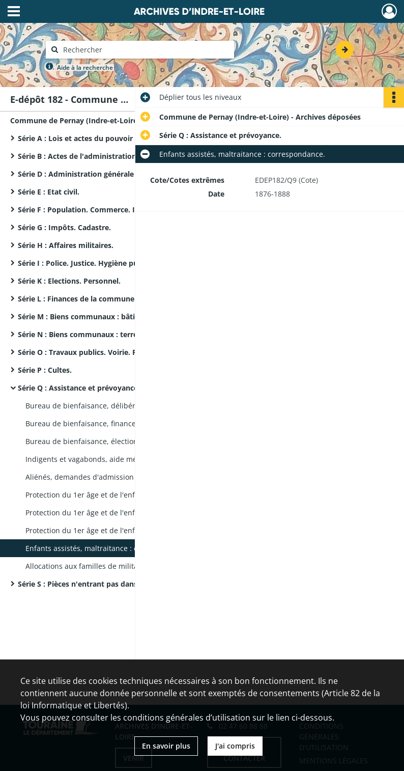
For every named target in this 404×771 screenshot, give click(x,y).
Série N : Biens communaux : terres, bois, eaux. (100, 334)
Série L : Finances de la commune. (77, 299)
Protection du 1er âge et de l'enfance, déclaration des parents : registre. (127, 495)
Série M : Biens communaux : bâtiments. (88, 316)
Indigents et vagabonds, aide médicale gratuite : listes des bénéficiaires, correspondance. (127, 459)
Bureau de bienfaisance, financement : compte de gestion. (125, 423)
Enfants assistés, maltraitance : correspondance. (108, 548)
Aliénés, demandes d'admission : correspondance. (111, 477)
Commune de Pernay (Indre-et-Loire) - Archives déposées (111, 120)
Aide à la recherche (85, 67)
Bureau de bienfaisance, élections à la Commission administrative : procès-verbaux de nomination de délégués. (127, 441)
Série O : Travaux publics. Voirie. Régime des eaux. (105, 352)
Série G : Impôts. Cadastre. (64, 227)
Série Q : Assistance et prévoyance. (79, 388)
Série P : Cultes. (45, 370)
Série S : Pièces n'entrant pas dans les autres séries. (108, 584)
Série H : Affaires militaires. (65, 245)
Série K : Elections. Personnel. (69, 281)
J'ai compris (235, 746)
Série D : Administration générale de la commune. (105, 174)
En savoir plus (166, 746)
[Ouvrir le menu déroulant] (14, 12)
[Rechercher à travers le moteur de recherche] (145, 49)
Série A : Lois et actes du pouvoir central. (89, 138)
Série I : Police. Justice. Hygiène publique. (90, 263)
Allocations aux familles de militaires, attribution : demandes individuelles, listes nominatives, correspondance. (127, 566)
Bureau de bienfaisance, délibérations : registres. (109, 405)
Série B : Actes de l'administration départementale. (107, 156)
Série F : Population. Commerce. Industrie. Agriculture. (114, 209)
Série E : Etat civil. (48, 192)
